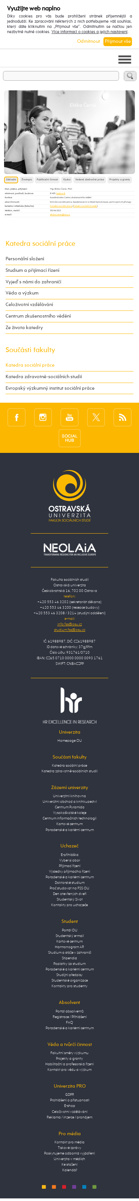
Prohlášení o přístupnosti (69, 1100)
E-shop (69, 1106)
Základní (11, 179)
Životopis (26, 179)
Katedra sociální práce (61, 206)
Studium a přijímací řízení (32, 270)
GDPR (69, 1095)
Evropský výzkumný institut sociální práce (50, 388)
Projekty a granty (119, 179)
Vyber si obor (69, 860)
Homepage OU (69, 741)
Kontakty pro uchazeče (69, 905)
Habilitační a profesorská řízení (69, 1064)
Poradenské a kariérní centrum (70, 830)
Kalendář (69, 1170)
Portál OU (69, 930)
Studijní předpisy (69, 975)
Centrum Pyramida (70, 807)
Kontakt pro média (69, 1142)
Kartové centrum (69, 824)
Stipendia (69, 958)
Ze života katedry (24, 327)
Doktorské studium (70, 883)
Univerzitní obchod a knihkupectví (70, 802)
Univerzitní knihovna (69, 796)
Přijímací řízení (69, 866)
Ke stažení (69, 1164)
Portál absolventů (70, 1011)
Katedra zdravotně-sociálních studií (44, 376)
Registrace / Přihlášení (70, 1017)
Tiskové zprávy (69, 1148)
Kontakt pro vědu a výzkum (69, 1070)
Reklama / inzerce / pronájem (69, 1117)
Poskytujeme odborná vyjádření (69, 1153)
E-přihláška (70, 855)
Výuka (66, 179)
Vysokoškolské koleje (69, 813)
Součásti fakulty (30, 350)
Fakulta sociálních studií (85, 206)
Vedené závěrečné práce (89, 179)
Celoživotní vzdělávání (29, 304)
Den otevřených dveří (69, 894)
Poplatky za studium (69, 964)
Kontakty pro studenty (69, 986)
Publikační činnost (47, 179)
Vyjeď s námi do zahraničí (33, 282)
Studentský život (70, 899)
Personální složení (25, 259)
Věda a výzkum (22, 293)
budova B (60, 193)
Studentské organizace (70, 980)
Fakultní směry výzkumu (69, 1053)
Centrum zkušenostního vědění (38, 316)
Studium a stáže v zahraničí (69, 952)
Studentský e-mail (70, 936)
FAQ (69, 1022)
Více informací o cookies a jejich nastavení (90, 32)
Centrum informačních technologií (69, 818)
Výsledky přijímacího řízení (69, 871)
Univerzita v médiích (69, 1159)
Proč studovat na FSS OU (69, 888)
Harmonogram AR (69, 947)
